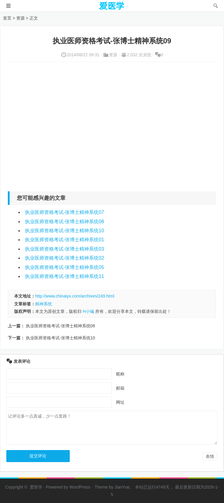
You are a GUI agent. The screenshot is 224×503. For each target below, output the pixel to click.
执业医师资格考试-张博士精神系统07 (64, 212)
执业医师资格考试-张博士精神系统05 (64, 267)
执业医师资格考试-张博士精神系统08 (64, 221)
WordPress (79, 487)
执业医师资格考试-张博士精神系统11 (64, 276)
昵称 (120, 374)
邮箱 (120, 388)
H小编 (88, 311)
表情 (210, 456)
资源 (20, 18)
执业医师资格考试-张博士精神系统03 (64, 249)
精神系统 (43, 303)
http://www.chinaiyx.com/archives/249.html (74, 296)
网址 (120, 402)
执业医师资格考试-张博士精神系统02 (64, 258)
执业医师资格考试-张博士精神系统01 (64, 239)
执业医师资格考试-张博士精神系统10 (64, 230)
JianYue (122, 487)
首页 (7, 18)
